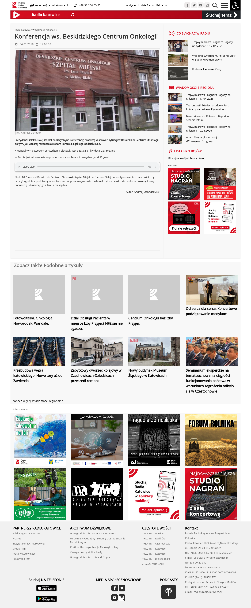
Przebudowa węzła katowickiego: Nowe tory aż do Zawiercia (37, 375)
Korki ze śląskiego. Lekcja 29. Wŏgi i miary (94, 547)
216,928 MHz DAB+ (153, 563)
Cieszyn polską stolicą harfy (86, 552)
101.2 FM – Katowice (154, 548)
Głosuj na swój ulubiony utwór (186, 158)
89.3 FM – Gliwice (152, 533)
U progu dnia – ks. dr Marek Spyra (90, 557)
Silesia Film (19, 548)
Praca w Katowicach (24, 553)
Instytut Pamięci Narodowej (29, 543)
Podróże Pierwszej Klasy (206, 69)
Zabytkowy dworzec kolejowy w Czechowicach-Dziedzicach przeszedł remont (96, 375)
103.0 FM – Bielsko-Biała (156, 558)
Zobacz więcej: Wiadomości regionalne (38, 401)
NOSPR (17, 538)
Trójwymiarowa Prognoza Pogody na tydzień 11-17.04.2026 (212, 44)
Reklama (161, 5)
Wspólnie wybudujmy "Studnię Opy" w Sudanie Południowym (214, 57)
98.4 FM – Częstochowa (156, 543)
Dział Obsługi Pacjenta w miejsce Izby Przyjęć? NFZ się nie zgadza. (97, 323)
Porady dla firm (21, 558)
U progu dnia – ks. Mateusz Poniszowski (93, 533)
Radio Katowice (23, 29)
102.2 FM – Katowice (154, 553)
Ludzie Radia (146, 5)
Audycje (131, 5)
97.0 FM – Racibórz (153, 538)
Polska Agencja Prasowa (26, 533)
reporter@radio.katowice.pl (51, 5)
